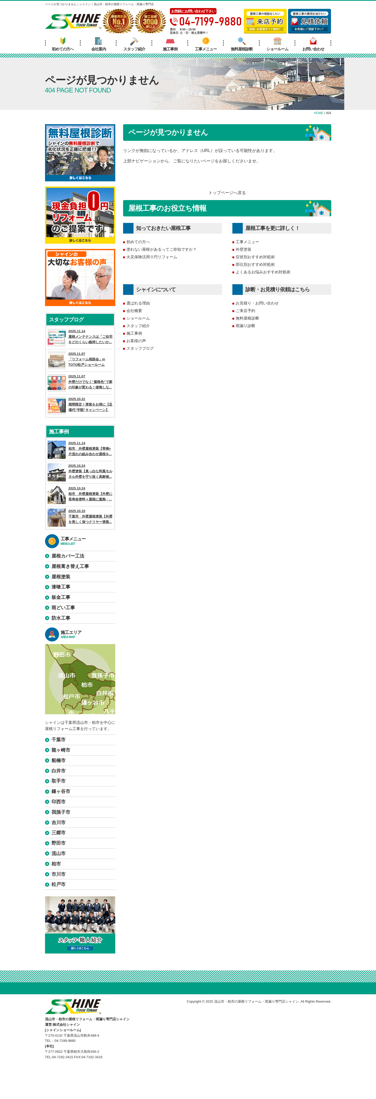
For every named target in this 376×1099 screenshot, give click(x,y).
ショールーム (277, 44)
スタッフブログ (140, 348)
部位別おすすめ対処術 (255, 264)
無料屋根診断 (242, 44)
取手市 (59, 781)
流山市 (59, 853)
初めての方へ (63, 44)
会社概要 (134, 310)
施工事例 (170, 44)
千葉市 (59, 739)
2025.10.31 (80, 405)
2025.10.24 (80, 472)
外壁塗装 (243, 249)
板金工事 (61, 597)
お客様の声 (136, 341)
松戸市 (59, 884)
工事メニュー (206, 44)
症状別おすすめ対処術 (255, 257)
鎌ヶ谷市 (61, 791)
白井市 (59, 770)
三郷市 (59, 832)
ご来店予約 (245, 310)
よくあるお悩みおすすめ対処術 (263, 272)
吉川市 (59, 822)
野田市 (59, 843)
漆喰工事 (61, 587)
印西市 (59, 801)
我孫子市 (61, 812)
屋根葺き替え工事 (70, 566)
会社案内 (98, 44)
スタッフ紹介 (134, 44)
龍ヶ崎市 (61, 750)
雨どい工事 (63, 607)
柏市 (56, 863)
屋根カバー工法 (68, 556)
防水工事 (61, 618)
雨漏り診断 (245, 325)
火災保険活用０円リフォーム (151, 257)
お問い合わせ (313, 44)
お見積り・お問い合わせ (257, 303)
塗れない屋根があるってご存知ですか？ (161, 249)
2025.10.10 (80, 517)
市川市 (59, 874)
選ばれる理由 (138, 303)
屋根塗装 (61, 576)
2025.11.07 (80, 360)
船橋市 (59, 760)
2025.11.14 (80, 338)
